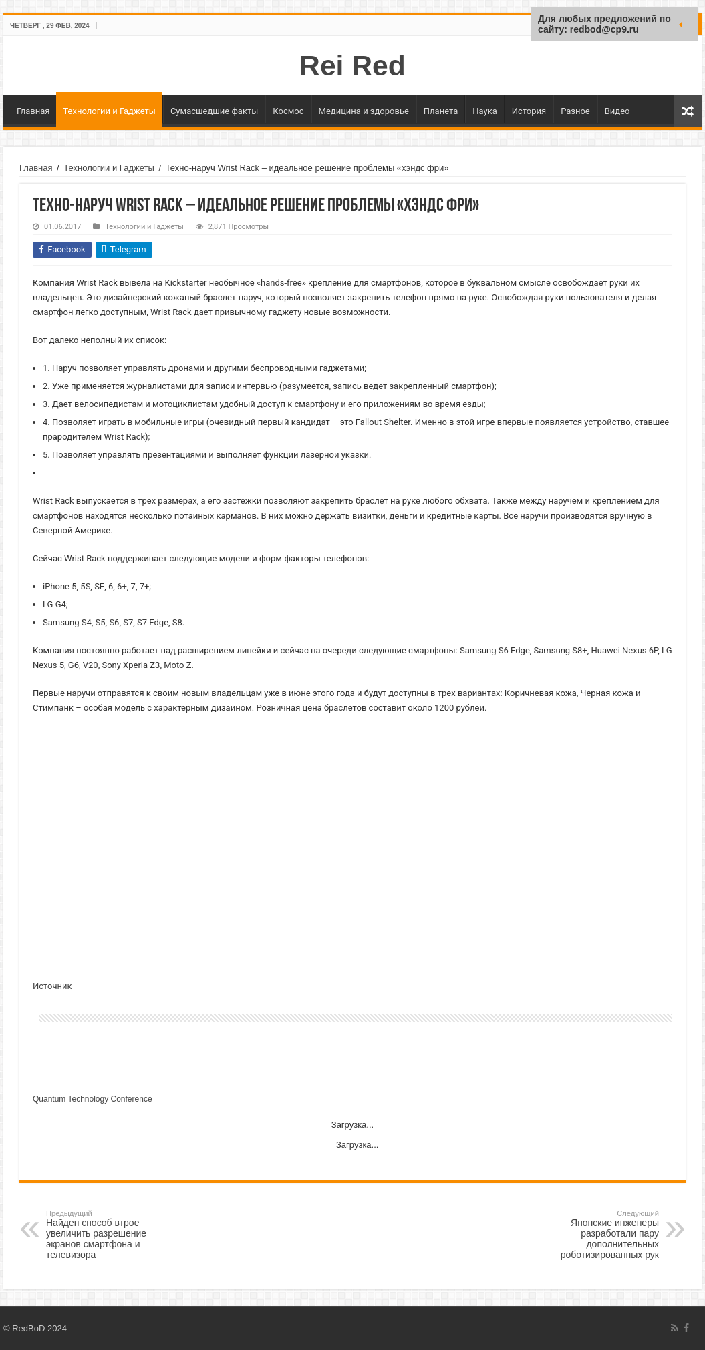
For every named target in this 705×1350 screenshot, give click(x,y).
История (529, 111)
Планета (441, 111)
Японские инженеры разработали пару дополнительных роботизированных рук (590, 1234)
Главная (33, 111)
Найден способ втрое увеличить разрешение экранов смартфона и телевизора (114, 1234)
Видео (617, 111)
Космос (288, 111)
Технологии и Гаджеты (109, 111)
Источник (52, 986)
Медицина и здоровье (364, 111)
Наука (484, 111)
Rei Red (352, 65)
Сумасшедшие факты (214, 111)
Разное (575, 111)
